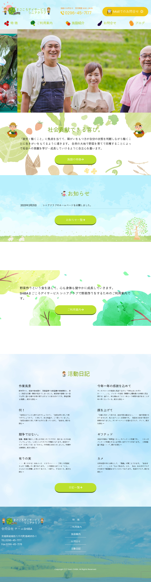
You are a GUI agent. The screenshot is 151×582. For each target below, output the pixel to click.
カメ (100, 458)
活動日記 (76, 548)
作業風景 (25, 386)
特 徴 (75, 519)
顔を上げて (105, 410)
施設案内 (76, 534)
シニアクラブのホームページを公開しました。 (67, 205)
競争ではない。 (29, 434)
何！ (22, 410)
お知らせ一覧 (75, 220)
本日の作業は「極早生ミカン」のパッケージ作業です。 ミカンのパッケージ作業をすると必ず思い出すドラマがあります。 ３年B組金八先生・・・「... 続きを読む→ (123, 442)
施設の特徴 (75, 159)
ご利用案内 (75, 310)
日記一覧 (75, 487)
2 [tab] (75, 106)
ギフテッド (105, 434)
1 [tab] (73, 106)
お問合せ (76, 541)
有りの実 (25, 458)
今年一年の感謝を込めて (114, 386)
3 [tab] (78, 106)
